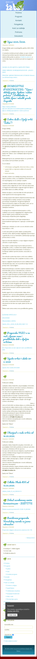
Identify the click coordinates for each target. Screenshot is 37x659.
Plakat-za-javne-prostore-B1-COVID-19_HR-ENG (16, 509)
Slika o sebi (10, 596)
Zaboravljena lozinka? (11, 641)
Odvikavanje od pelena (13, 591)
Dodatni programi (12, 574)
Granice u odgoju (12, 585)
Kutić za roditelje (18, 28)
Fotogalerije (18, 24)
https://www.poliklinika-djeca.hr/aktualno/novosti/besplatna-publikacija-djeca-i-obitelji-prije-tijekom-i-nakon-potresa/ (17, 109)
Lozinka (7, 629)
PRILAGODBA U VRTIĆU (9, 321)
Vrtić (8, 571)
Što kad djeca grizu (12, 599)
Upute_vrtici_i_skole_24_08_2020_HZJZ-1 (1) (15, 324)
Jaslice (8, 569)
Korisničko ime (9, 624)
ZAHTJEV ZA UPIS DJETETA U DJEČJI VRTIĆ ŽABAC (16, 67)
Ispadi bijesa (10, 588)
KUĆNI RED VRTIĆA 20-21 (9, 315)
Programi (18, 16)
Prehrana (18, 32)
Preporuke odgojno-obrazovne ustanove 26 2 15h (17, 530)
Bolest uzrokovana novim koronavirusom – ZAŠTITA (17, 501)
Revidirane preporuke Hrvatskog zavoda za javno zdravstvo (16, 521)
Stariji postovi (30, 538)
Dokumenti (18, 36)
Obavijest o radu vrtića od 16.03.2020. (18, 434)
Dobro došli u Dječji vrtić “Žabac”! (18, 121)
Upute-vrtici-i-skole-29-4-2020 (17, 360)
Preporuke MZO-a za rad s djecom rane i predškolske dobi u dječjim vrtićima (16, 337)
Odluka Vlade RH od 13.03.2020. (16, 483)
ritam (8, 318)
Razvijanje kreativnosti (13, 594)
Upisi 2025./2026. (16, 42)
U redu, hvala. (12, 615)
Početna (18, 13)
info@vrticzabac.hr (25, 57)
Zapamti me (8, 635)
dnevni (4, 318)
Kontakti (18, 20)
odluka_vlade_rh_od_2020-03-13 (11, 491)
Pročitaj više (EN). (13, 611)
